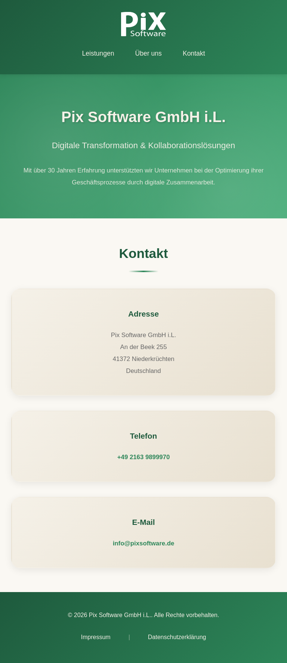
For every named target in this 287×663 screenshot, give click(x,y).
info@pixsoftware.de (144, 543)
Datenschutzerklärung (177, 637)
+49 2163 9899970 (143, 457)
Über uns (148, 53)
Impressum (96, 637)
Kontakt (194, 53)
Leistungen (98, 53)
